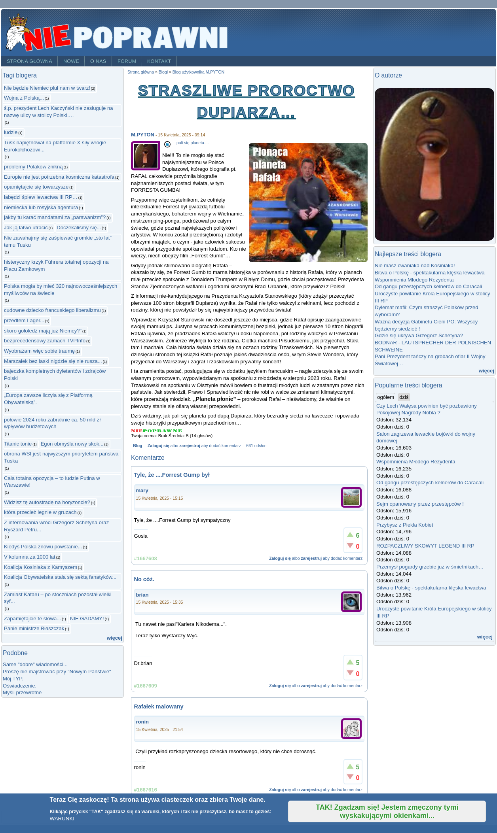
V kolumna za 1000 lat (29, 557)
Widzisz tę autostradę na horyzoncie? (47, 502)
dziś (403, 397)
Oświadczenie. (19, 686)
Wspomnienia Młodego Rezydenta (414, 280)
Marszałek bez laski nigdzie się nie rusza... (53, 361)
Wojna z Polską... (24, 98)
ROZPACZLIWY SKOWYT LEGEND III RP (425, 546)
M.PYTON (142, 135)
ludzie (10, 132)
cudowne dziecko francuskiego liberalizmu (52, 310)
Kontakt (159, 61)
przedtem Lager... (24, 320)
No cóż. (144, 579)
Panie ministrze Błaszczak (34, 628)
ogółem (386, 397)
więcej (114, 638)
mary (142, 490)
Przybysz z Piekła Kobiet (404, 525)
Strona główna (29, 61)
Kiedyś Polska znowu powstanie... (43, 547)
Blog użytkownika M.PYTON (199, 72)
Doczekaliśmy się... (79, 227)
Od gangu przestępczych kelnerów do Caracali (428, 286)
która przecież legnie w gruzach (40, 512)
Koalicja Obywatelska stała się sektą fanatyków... (60, 577)
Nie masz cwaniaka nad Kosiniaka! (415, 265)
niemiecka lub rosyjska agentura (41, 207)
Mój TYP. (13, 679)
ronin (142, 722)
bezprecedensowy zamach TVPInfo (44, 341)
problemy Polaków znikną (33, 167)
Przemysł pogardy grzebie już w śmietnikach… (430, 567)
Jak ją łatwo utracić (26, 227)
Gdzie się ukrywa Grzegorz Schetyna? (419, 335)
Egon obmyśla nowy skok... (72, 444)
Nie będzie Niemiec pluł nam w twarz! (47, 88)
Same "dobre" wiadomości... (35, 664)
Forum (127, 61)
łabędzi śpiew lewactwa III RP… (41, 197)
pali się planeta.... (192, 143)
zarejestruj (189, 446)
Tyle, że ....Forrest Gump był (172, 475)
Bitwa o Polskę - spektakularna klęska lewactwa (430, 273)
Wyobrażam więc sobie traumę (39, 351)
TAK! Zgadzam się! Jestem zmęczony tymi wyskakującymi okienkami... (387, 811)
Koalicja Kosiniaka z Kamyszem (40, 567)
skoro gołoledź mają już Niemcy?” (43, 331)
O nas (98, 61)
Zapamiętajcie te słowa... (32, 618)
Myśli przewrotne (22, 692)
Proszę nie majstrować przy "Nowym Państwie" (57, 671)
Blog (137, 446)
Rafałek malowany (159, 706)
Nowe (71, 61)
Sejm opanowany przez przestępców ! (420, 504)
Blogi (163, 72)
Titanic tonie (18, 444)
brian (142, 595)
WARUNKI (62, 819)
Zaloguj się (158, 446)
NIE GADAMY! (87, 618)
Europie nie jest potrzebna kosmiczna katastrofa (59, 177)
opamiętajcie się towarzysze (36, 187)
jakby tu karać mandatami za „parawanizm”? (55, 217)
